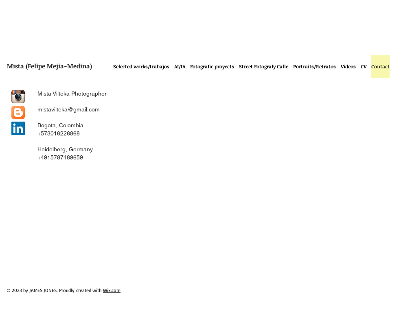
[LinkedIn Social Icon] (18, 128)
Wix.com (112, 290)
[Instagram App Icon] (18, 96)
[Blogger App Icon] (18, 112)
